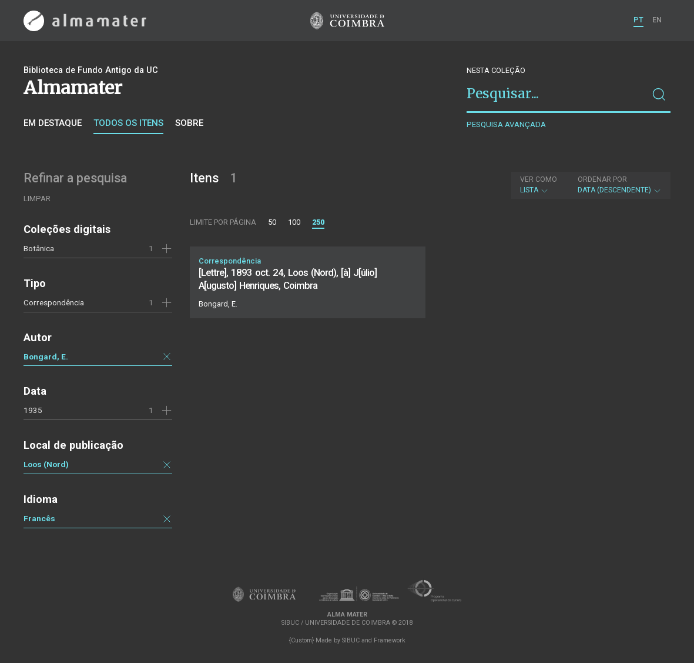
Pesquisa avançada (506, 124)
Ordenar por (602, 179)
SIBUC (351, 640)
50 (272, 222)
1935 (33, 410)
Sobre (189, 123)
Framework (389, 640)
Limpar (37, 198)
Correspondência (54, 302)
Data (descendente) (620, 185)
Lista (538, 185)
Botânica (39, 248)
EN (657, 19)
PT (638, 19)
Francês (39, 518)
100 (294, 222)
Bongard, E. (46, 356)
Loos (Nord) (46, 464)
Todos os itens (128, 123)
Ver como (538, 179)
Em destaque (53, 123)
